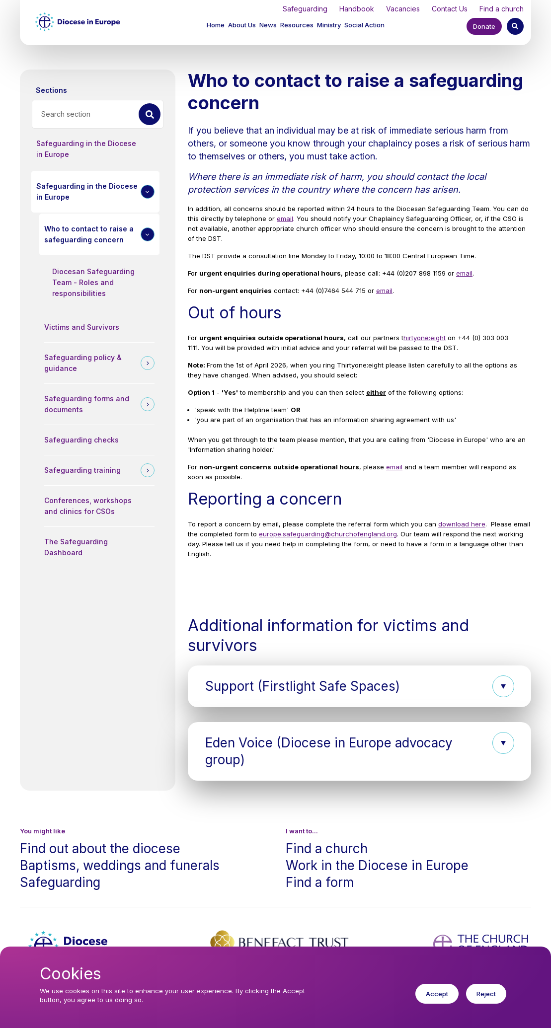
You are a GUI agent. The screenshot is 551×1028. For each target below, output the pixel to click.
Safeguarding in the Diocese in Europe (86, 148)
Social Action (364, 25)
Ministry (329, 25)
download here (461, 524)
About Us (242, 25)
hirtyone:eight (424, 338)
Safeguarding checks (81, 440)
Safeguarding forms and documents (86, 404)
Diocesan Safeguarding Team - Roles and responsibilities (93, 282)
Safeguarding (305, 8)
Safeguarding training (82, 470)
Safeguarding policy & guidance (83, 362)
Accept (437, 1000)
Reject (486, 1000)
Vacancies (403, 8)
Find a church (501, 8)
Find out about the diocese (100, 848)
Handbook (356, 8)
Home (216, 25)
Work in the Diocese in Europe (377, 865)
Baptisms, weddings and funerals (120, 865)
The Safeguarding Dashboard (76, 547)
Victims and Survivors (81, 327)
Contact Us (450, 8)
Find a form (320, 882)
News (268, 25)
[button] (243, 26)
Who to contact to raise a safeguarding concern (89, 234)
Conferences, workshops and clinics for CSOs (88, 505)
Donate (484, 26)
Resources (297, 25)
